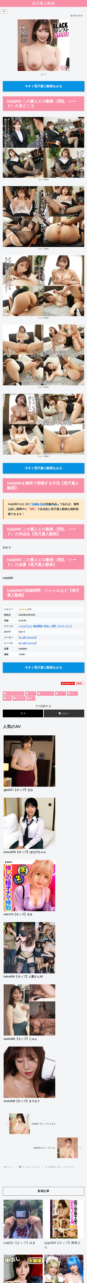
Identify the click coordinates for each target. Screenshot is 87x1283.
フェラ (60, 626)
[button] (64, 713)
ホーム (15, 1262)
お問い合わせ (43, 1262)
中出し (47, 626)
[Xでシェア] (23, 713)
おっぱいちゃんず (28, 637)
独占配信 (37, 626)
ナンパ (68, 626)
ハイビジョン (25, 626)
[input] (43, 1206)
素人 (31, 698)
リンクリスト (43, 1267)
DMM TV (37, 504)
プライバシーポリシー (72, 1262)
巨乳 (53, 626)
